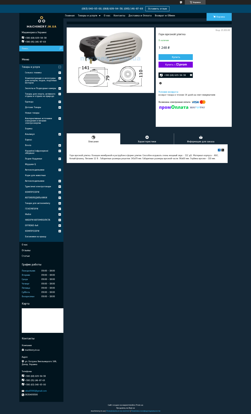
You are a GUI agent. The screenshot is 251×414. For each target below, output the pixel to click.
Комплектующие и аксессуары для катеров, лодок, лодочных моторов (41, 80)
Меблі (28, 214)
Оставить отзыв (157, 8)
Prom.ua (139, 405)
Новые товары (32, 112)
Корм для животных (35, 175)
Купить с (176, 64)
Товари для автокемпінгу (37, 203)
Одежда (29, 101)
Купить (176, 57)
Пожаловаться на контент (118, 411)
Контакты (119, 15)
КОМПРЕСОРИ (32, 192)
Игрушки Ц (30, 164)
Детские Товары (33, 107)
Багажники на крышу (35, 236)
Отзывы (26, 250)
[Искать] (60, 48)
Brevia (28, 145)
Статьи (26, 255)
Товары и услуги (87, 15)
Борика (28, 128)
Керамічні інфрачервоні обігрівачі (36, 151)
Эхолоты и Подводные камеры (40, 88)
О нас (107, 15)
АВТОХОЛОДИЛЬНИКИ (36, 197)
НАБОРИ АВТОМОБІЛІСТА (37, 219)
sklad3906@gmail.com (36, 390)
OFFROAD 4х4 (31, 225)
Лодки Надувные (33, 158)
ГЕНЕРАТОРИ (31, 208)
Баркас (28, 139)
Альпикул (30, 134)
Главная (70, 15)
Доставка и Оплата (140, 15)
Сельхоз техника (33, 72)
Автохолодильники (34, 169)
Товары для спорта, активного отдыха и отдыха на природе (40, 95)
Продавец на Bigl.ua (125, 408)
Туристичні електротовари (38, 186)
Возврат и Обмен (165, 15)
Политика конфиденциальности (145, 411)
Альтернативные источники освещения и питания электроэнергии (38, 120)
